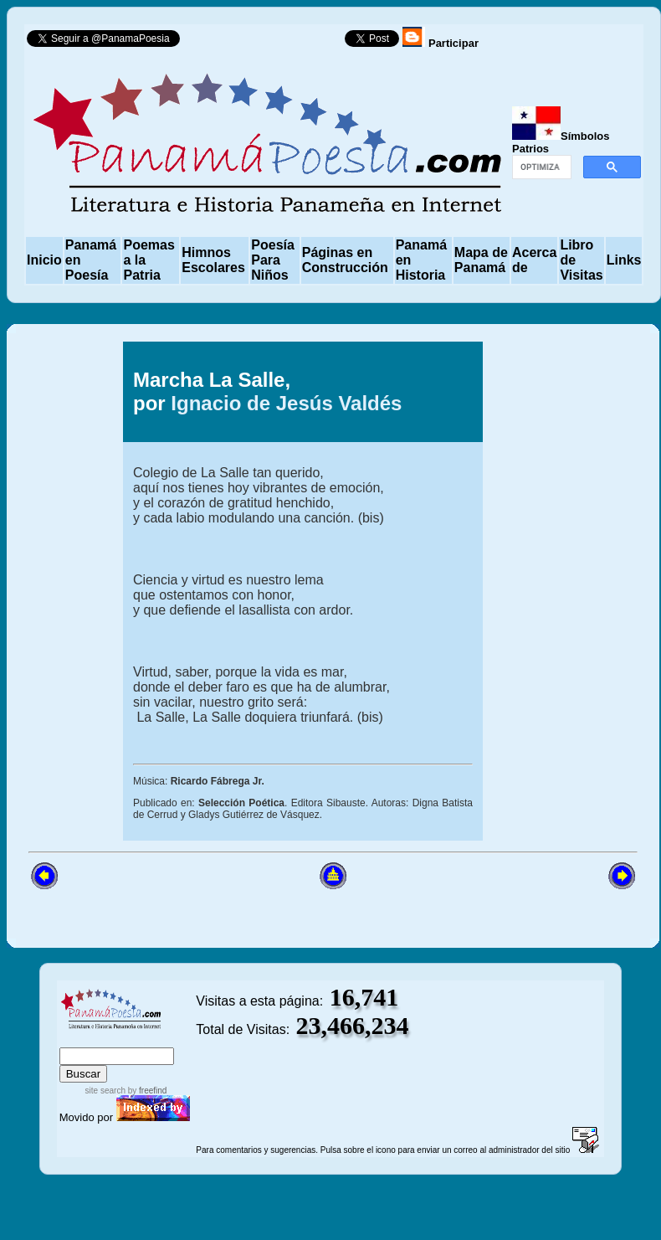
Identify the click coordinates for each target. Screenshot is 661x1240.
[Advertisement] (553, 591)
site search (105, 1090)
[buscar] (540, 167)
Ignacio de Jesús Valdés (286, 403)
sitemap (114, 1039)
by (146, 1090)
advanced (168, 1039)
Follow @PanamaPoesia (267, 42)
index (76, 1039)
